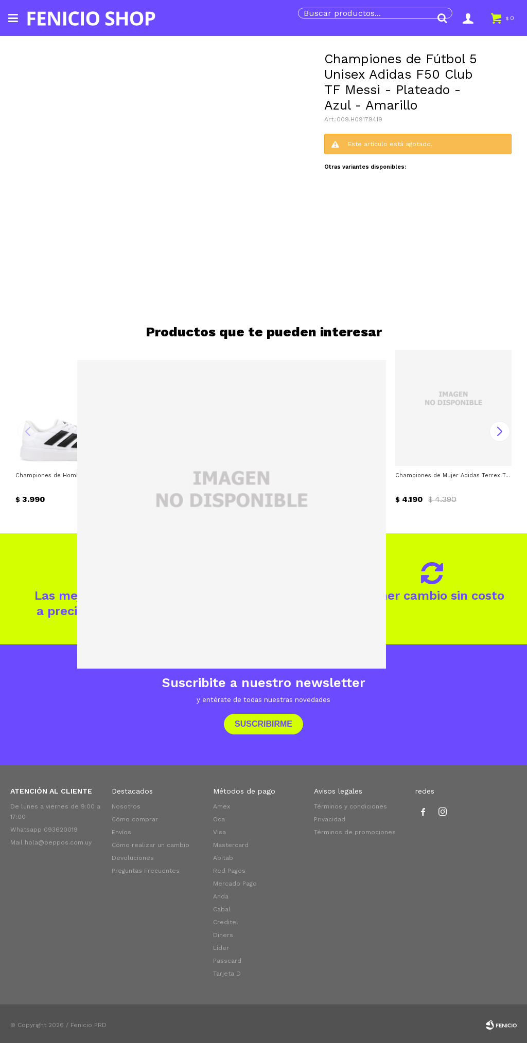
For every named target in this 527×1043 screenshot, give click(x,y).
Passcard (227, 960)
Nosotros (126, 806)
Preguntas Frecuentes (146, 870)
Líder (221, 947)
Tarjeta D (227, 973)
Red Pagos (229, 870)
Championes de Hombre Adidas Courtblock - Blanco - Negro (73, 475)
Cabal (222, 909)
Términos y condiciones (350, 806)
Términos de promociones (355, 832)
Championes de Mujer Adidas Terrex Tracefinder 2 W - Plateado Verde (453, 475)
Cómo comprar (135, 819)
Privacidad (329, 819)
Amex (221, 806)
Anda (221, 896)
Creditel (225, 922)
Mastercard (231, 845)
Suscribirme (263, 724)
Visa (219, 832)
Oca (219, 819)
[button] (442, 18)
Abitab (223, 857)
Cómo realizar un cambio (150, 845)
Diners (223, 935)
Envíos (121, 832)
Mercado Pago (235, 883)
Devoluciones (133, 857)
